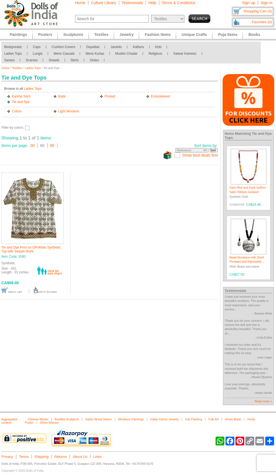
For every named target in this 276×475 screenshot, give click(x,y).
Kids (158, 47)
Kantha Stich (21, 96)
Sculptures (73, 34)
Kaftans (138, 47)
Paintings (18, 34)
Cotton (17, 111)
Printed (110, 96)
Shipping (41, 457)
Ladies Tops (13, 54)
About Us (80, 457)
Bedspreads (13, 47)
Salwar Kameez (185, 54)
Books (254, 34)
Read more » (263, 401)
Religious (155, 54)
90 (52, 145)
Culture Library (103, 3)
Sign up (248, 3)
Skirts (74, 60)
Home (80, 3)
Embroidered (160, 96)
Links (97, 457)
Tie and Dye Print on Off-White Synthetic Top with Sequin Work (31, 249)
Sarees (9, 60)
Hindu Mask (233, 419)
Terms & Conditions (178, 3)
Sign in (266, 3)
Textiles (17, 68)
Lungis (38, 54)
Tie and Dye (21, 102)
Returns (60, 457)
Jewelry (127, 34)
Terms (24, 457)
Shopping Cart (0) (257, 11)
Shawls (54, 60)
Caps (37, 47)
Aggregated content (9, 421)
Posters (45, 34)
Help (152, 3)
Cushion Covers (63, 47)
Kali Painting (193, 419)
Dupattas (92, 47)
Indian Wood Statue (98, 419)
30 (32, 145)
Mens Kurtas (95, 54)
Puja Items (227, 34)
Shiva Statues (49, 422)
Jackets (116, 47)
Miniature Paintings (131, 419)
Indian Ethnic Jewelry (164, 419)
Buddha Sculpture (67, 419)
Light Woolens (68, 111)
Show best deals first (200, 155)
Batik (62, 96)
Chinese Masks (38, 419)
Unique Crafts (194, 34)
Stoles (94, 60)
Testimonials (132, 3)
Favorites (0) (262, 22)
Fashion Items (158, 34)
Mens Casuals (64, 54)
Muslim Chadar (126, 54)
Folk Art (213, 419)
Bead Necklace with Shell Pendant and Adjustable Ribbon (247, 262)
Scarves (32, 60)
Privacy (7, 457)
